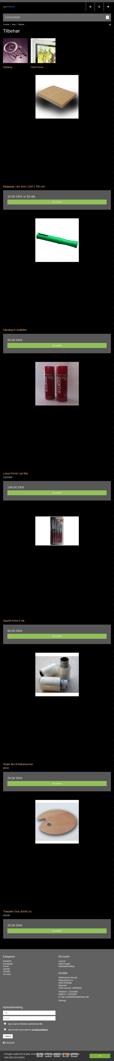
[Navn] (29, 1012)
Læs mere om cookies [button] (14, 1057)
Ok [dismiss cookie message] (100, 1056)
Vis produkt (56, 202)
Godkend (8, 1036)
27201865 (73, 991)
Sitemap (62, 1000)
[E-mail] (29, 1018)
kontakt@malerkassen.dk (77, 997)
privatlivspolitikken (40, 1030)
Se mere (7, 974)
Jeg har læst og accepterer (28, 1030)
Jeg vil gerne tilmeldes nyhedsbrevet (32, 1023)
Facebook (9, 1043)
